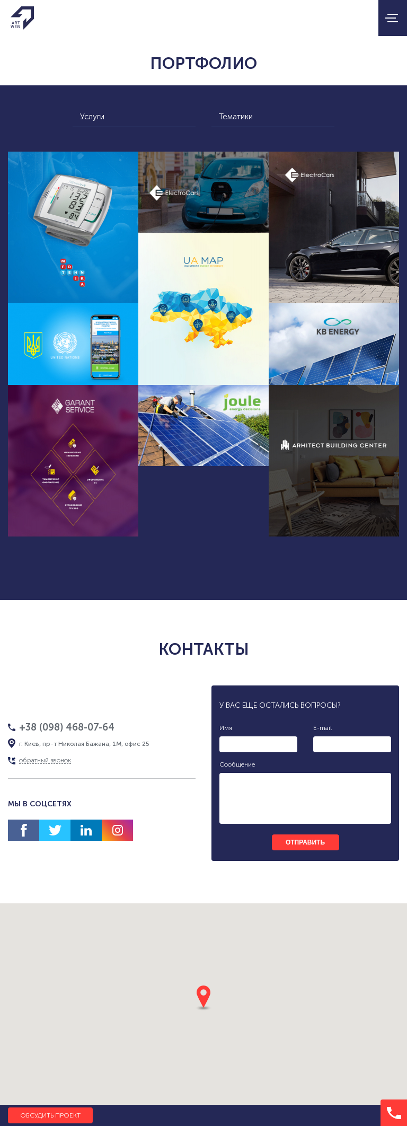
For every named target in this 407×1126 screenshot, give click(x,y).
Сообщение (237, 764)
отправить (305, 842)
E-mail (322, 728)
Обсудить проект (50, 1115)
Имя (225, 728)
